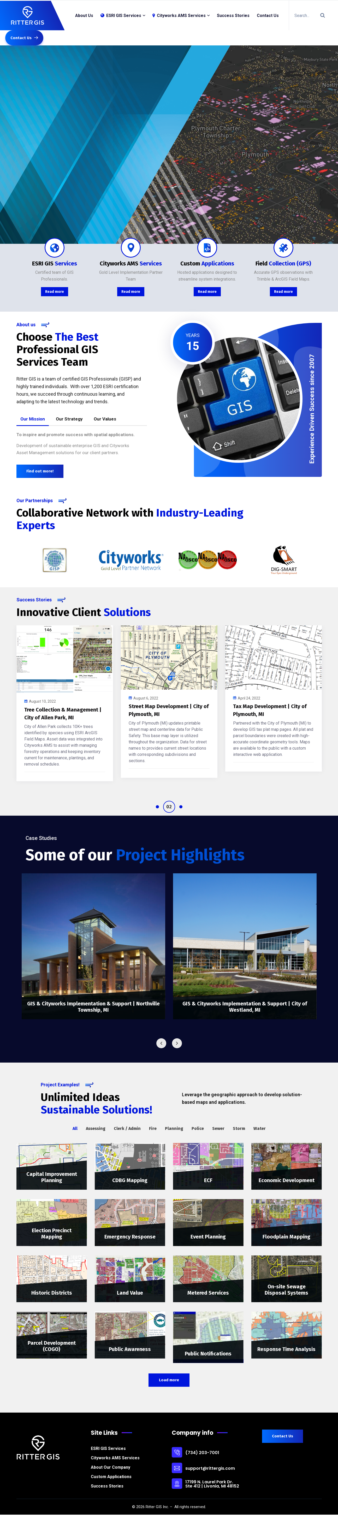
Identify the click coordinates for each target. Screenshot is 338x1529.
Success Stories (233, 15)
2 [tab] (173, 806)
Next (177, 1043)
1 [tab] (162, 806)
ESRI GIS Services (108, 1448)
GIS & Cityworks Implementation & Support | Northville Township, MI (93, 1006)
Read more (54, 291)
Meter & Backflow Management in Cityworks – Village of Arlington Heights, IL (271, 717)
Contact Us (268, 15)
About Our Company (110, 1467)
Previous (161, 1043)
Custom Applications (111, 1476)
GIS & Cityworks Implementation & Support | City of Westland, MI (244, 1006)
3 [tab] (180, 806)
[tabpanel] (65, 700)
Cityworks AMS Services (179, 15)
